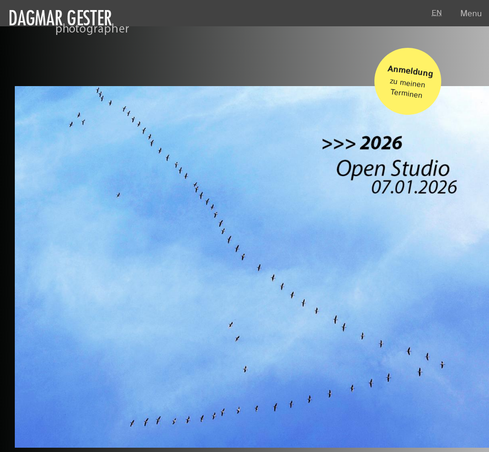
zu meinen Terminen (410, 78)
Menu (471, 14)
